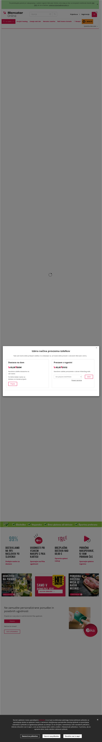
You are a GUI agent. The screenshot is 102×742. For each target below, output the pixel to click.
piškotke (42, 721)
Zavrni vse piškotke (51, 736)
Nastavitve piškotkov (30, 736)
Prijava (12, 384)
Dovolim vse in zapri (72, 736)
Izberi (89, 377)
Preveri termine (77, 380)
